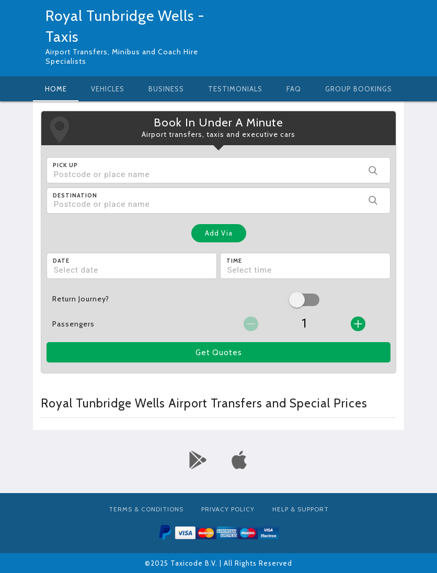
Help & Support (300, 509)
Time (234, 260)
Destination (75, 195)
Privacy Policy (228, 509)
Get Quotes (219, 352)
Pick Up (65, 165)
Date (61, 260)
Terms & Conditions (146, 509)
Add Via (219, 233)
